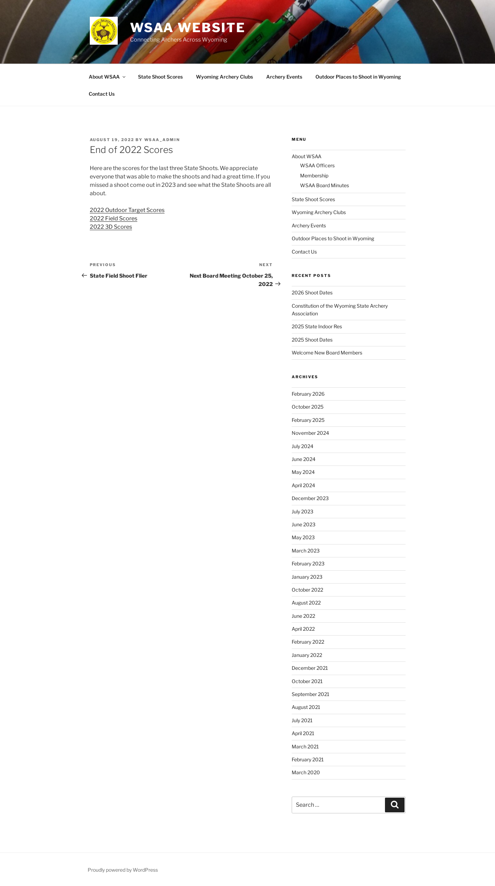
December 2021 (310, 668)
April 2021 (303, 733)
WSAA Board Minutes (324, 185)
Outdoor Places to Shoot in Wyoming (358, 77)
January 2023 (307, 577)
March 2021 (305, 746)
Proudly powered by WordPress (123, 870)
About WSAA (107, 77)
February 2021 (308, 759)
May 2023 (303, 537)
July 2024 (302, 446)
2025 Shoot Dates (312, 340)
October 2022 (307, 590)
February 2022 (308, 642)
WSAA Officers (317, 165)
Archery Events (284, 77)
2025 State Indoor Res (317, 326)
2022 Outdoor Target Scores (127, 210)
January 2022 (307, 655)
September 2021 (310, 694)
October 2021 (307, 681)
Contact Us (102, 94)
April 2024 (303, 485)
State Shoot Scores (160, 77)
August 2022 (306, 603)
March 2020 (306, 772)
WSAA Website (188, 27)
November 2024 (310, 433)
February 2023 (308, 563)
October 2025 (307, 407)
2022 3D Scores (111, 227)
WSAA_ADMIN (162, 139)
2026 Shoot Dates (312, 292)
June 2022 (303, 616)
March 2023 (306, 551)
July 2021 (302, 720)
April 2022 (303, 629)
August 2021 (306, 707)
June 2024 (303, 459)
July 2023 (302, 511)
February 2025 (308, 420)
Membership (314, 175)
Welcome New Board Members (327, 353)
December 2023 (310, 498)
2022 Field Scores (113, 218)
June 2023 (303, 524)
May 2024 (303, 472)
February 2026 (308, 394)
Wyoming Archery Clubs (224, 77)
